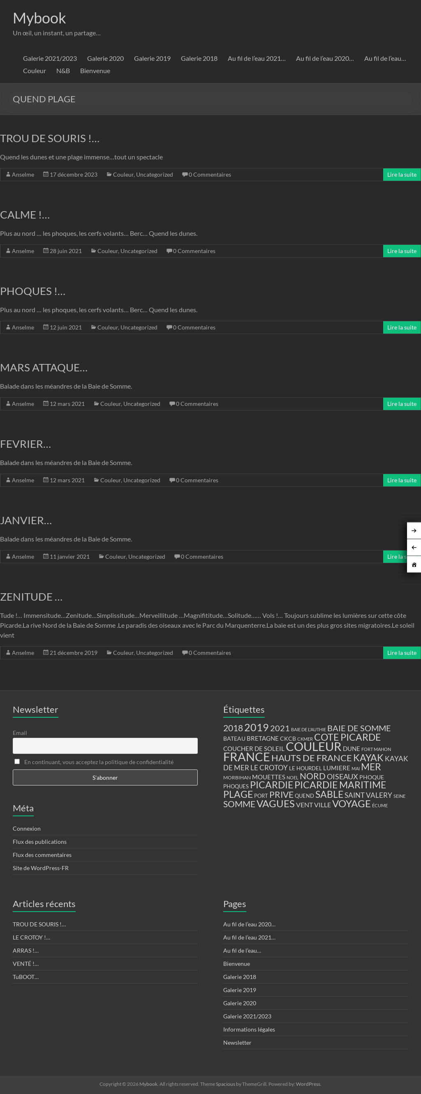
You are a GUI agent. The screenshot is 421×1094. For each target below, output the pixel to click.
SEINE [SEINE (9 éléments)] (399, 796)
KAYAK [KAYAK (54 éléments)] (368, 757)
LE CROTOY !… (31, 937)
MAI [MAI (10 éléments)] (356, 768)
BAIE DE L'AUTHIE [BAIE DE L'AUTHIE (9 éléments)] (308, 729)
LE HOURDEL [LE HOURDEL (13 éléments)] (305, 768)
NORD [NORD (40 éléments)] (313, 776)
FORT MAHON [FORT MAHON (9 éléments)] (376, 749)
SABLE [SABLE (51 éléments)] (329, 794)
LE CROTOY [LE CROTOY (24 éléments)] (269, 767)
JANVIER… (26, 520)
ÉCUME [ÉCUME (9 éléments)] (380, 805)
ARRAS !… (26, 950)
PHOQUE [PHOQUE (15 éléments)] (371, 777)
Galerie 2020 (105, 58)
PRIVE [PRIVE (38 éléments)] (281, 794)
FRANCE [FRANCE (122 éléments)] (246, 757)
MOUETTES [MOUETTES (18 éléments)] (268, 777)
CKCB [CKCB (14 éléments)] (288, 738)
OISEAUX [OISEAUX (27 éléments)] (342, 776)
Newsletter (237, 1042)
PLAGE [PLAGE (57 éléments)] (238, 794)
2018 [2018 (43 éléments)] (233, 728)
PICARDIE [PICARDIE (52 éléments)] (271, 784)
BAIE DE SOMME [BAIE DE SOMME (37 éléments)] (359, 728)
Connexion (27, 828)
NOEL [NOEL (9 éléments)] (292, 777)
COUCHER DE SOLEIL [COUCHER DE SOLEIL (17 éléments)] (254, 748)
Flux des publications (40, 841)
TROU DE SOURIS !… (49, 138)
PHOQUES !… (32, 290)
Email (20, 732)
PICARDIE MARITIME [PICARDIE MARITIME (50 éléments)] (340, 784)
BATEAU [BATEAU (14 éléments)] (234, 738)
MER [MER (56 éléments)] (371, 766)
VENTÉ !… (26, 963)
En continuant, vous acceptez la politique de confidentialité (93, 761)
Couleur (34, 70)
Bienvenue (95, 70)
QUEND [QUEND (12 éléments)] (304, 796)
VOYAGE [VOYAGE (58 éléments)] (351, 803)
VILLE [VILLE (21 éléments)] (322, 804)
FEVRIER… (25, 443)
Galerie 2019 (152, 58)
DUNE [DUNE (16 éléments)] (351, 748)
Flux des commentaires (42, 854)
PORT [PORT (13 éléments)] (261, 795)
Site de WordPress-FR (41, 867)
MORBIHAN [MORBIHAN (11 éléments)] (237, 777)
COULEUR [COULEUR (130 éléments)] (314, 746)
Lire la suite (401, 174)
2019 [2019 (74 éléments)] (256, 727)
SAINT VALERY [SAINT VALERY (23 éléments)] (368, 795)
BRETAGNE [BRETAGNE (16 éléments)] (263, 738)
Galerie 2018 (199, 58)
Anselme (23, 174)
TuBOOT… (26, 976)
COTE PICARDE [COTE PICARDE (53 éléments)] (347, 737)
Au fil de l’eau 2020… (325, 58)
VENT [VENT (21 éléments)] (304, 804)
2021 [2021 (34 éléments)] (280, 728)
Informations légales (249, 1029)
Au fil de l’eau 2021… (257, 58)
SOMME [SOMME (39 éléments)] (239, 804)
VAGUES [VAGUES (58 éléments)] (276, 803)
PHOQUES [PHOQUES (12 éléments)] (236, 786)
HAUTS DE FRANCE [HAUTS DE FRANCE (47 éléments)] (311, 757)
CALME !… (25, 214)
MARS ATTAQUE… (44, 367)
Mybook (39, 18)
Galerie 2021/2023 (50, 58)
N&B (63, 70)
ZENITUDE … (31, 596)
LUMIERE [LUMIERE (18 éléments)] (336, 768)
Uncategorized (154, 174)
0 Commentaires (210, 174)
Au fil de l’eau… (385, 58)
